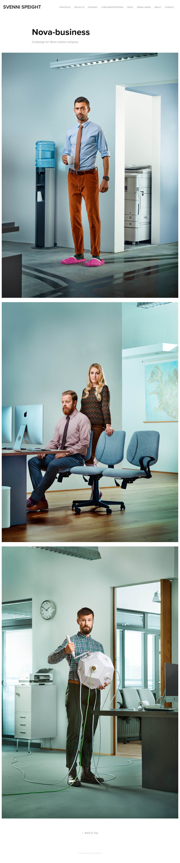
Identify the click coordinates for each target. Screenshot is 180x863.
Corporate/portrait (112, 7)
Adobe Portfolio (95, 853)
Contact (169, 7)
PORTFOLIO (65, 7)
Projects (79, 7)
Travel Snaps (144, 7)
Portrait (93, 7)
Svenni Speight (22, 6)
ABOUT (157, 7)
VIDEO (130, 7)
